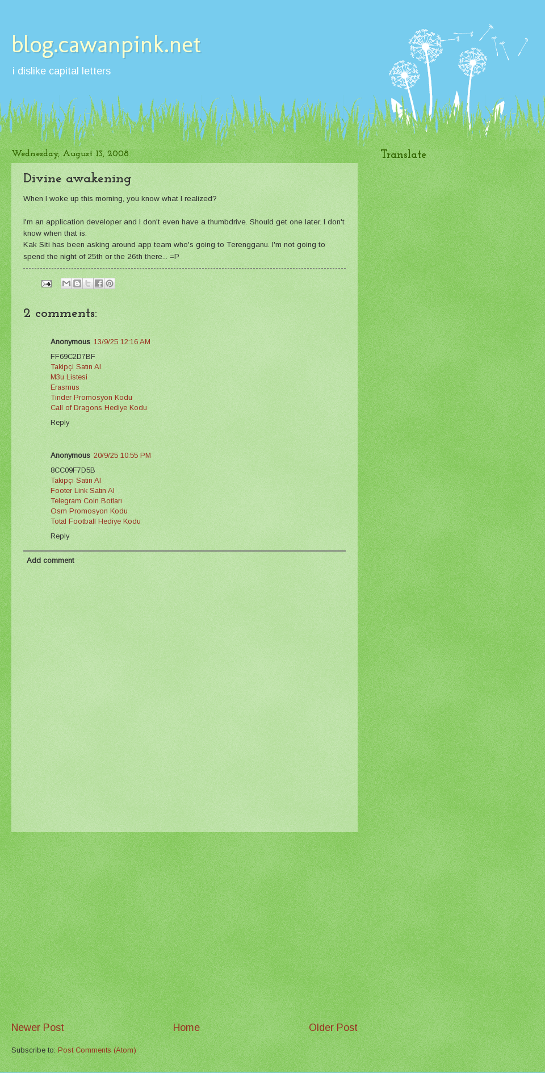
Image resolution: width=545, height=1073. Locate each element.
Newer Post (37, 1027)
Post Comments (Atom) (97, 1050)
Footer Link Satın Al (83, 490)
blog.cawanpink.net (106, 44)
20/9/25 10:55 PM (122, 455)
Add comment (50, 560)
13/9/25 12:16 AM (122, 341)
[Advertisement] (184, 926)
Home (186, 1027)
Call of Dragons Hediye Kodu (99, 407)
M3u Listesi (69, 377)
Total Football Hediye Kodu (96, 521)
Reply (60, 422)
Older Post (333, 1027)
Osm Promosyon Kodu (89, 511)
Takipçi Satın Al (76, 366)
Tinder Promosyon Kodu (91, 397)
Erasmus (65, 387)
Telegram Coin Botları (86, 500)
